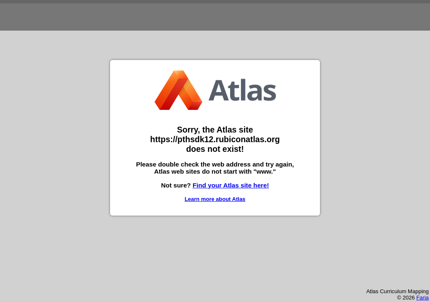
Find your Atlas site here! (231, 185)
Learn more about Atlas (215, 199)
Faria (422, 297)
